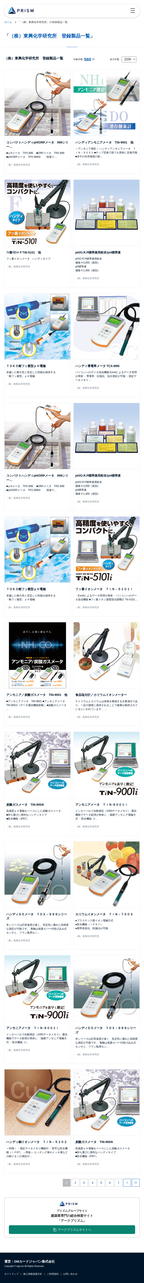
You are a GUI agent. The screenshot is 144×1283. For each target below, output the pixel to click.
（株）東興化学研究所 (18, 164)
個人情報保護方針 (32, 1274)
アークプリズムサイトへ (74, 1229)
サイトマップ (11, 1274)
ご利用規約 (53, 1274)
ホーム (8, 22)
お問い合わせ (70, 1274)
